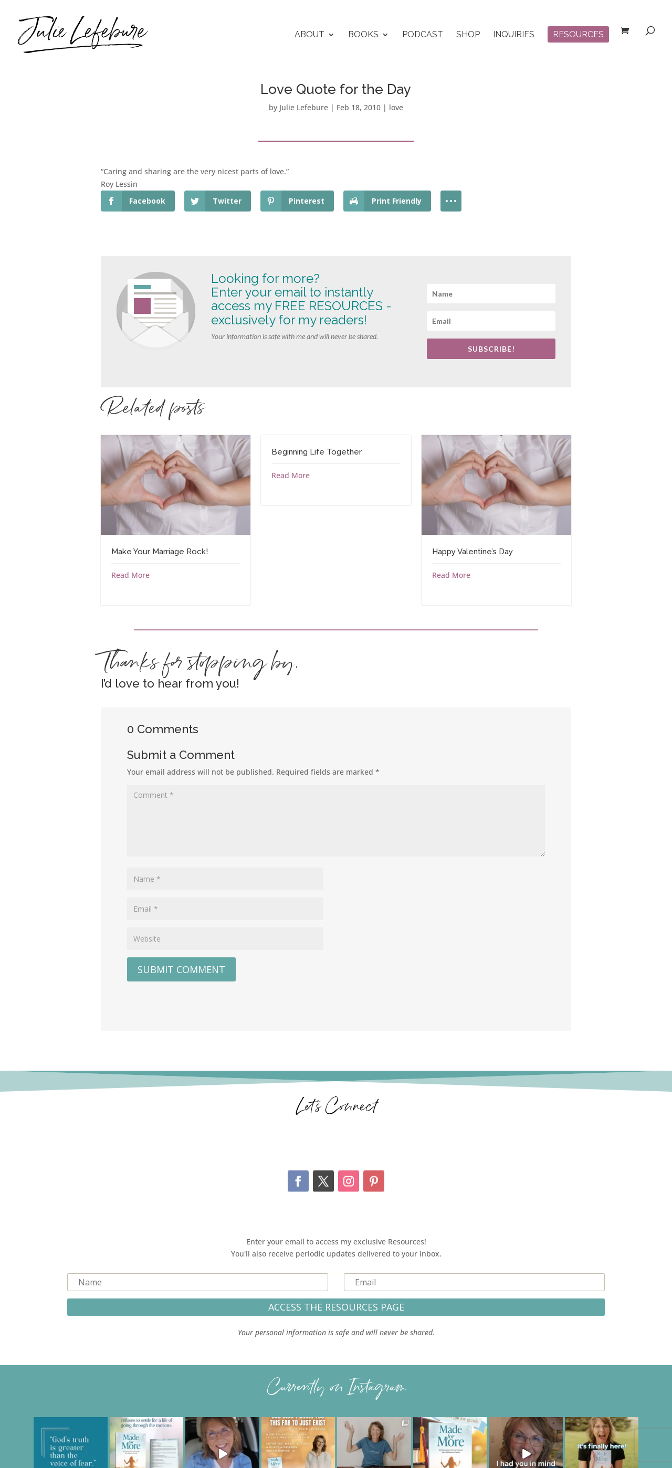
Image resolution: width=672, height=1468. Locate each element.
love (396, 107)
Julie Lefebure (303, 107)
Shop (468, 35)
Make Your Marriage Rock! (159, 551)
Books (363, 35)
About (309, 35)
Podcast (422, 35)
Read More (130, 575)
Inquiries (513, 35)
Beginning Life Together (316, 452)
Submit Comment (181, 969)
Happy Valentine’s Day (472, 551)
